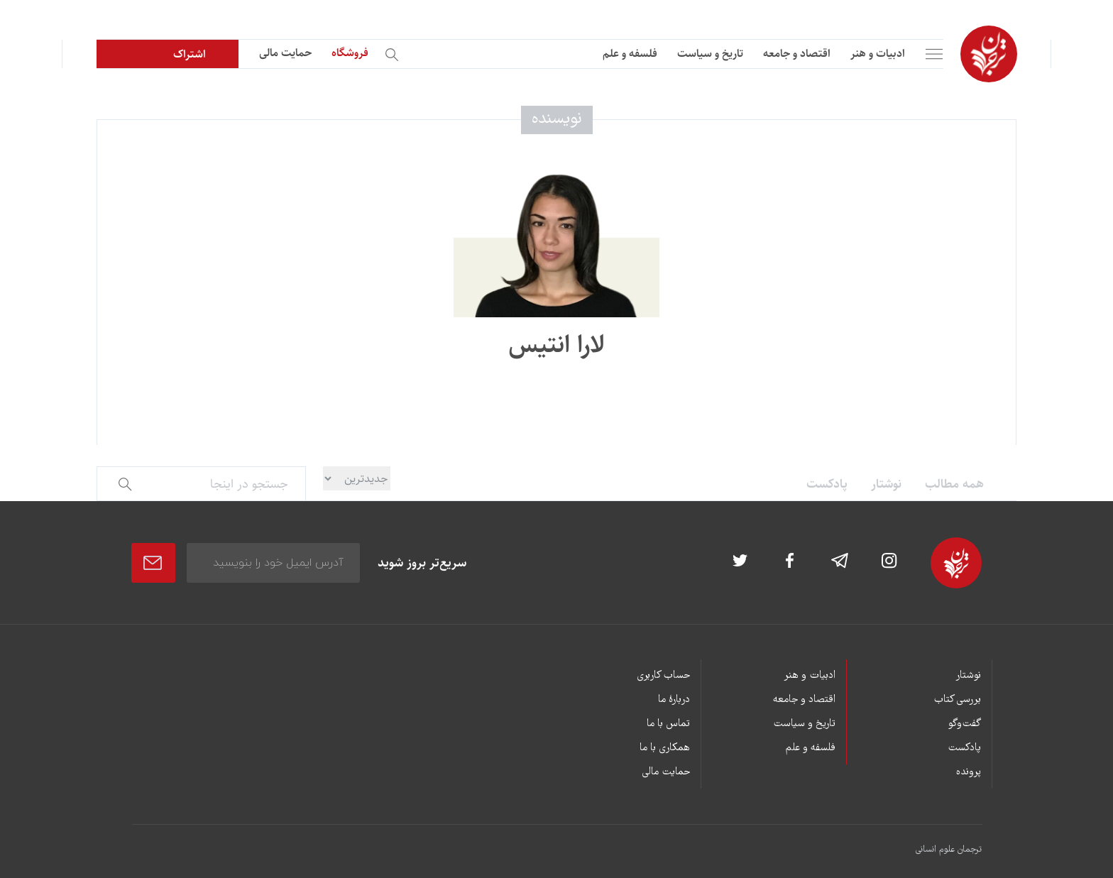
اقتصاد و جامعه (796, 53)
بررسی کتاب (957, 700)
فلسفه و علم (630, 53)
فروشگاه (349, 53)
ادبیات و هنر (877, 53)
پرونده (968, 772)
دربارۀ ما (674, 700)
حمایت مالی (285, 53)
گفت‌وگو (964, 724)
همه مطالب (954, 484)
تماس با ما (668, 724)
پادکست (827, 484)
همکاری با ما (665, 748)
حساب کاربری (663, 676)
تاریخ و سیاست (710, 53)
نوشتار (886, 484)
